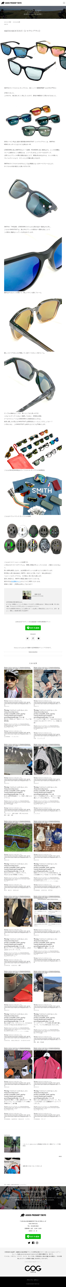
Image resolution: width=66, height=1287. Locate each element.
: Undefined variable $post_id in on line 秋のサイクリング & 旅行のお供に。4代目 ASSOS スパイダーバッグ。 (17, 944)
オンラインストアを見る (33, 1204)
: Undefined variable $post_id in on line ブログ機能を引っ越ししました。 (45, 943)
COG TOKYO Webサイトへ (33, 1262)
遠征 (8, 815)
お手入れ (50, 890)
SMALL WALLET (15, 1040)
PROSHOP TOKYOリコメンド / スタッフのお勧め (46, 881)
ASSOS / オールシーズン (40, 804)
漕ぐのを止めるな (24, 813)
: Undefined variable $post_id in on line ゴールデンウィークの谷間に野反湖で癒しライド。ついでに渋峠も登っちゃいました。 (47, 1020)
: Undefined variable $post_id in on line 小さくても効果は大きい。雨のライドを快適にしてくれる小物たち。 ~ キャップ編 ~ (47, 792)
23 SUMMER (37, 1119)
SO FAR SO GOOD (25, 1040)
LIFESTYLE (44, 890)
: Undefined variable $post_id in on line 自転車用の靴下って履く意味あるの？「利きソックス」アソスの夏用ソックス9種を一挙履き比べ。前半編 (18, 1097)
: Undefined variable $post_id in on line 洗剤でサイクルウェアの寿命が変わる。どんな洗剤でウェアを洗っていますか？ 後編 (47, 869)
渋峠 (35, 1042)
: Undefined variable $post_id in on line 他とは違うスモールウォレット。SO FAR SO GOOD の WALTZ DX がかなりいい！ (18, 1019)
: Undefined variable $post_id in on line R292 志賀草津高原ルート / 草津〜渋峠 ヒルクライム (18, 792)
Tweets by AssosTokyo (33, 651)
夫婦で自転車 (15, 813)
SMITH (6, 24)
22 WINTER (7, 965)
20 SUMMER (7, 1119)
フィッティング (41, 738)
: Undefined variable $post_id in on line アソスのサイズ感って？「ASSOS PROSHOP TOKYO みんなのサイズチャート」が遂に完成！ (48, 716)
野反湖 (42, 1042)
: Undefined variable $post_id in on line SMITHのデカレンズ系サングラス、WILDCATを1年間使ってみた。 (16, 869)
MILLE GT (21, 1119)
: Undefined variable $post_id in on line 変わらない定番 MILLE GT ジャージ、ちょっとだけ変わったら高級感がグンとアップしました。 (47, 1097)
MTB (5, 890)
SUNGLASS (16, 890)
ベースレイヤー (15, 736)
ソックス (27, 1119)
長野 (12, 815)
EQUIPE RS (14, 1119)
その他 (35, 729)
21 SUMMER (7, 736)
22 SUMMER (37, 890)
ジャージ (43, 1119)
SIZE (35, 738)
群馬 (5, 815)
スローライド (7, 813)
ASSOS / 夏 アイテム (9, 727)
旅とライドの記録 (8, 804)
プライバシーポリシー (33, 1280)
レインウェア (37, 813)
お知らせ (36, 954)
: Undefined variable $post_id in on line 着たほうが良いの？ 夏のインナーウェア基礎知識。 (17, 715)
